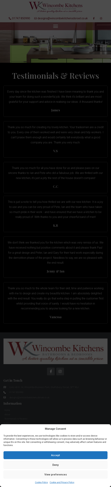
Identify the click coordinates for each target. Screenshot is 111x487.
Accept (55, 455)
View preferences (55, 474)
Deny (55, 464)
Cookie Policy (41, 482)
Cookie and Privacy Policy (62, 482)
